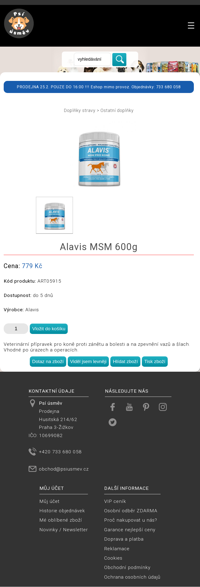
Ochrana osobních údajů (132, 577)
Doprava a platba (124, 539)
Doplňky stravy (80, 110)
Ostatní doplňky (117, 110)
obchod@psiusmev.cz (64, 469)
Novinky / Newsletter (63, 529)
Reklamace (117, 548)
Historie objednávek (62, 511)
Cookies (113, 558)
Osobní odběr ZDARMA (130, 511)
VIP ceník (115, 501)
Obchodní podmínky (127, 567)
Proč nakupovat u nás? (130, 520)
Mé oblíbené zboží (60, 520)
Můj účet (49, 501)
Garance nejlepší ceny (129, 529)
